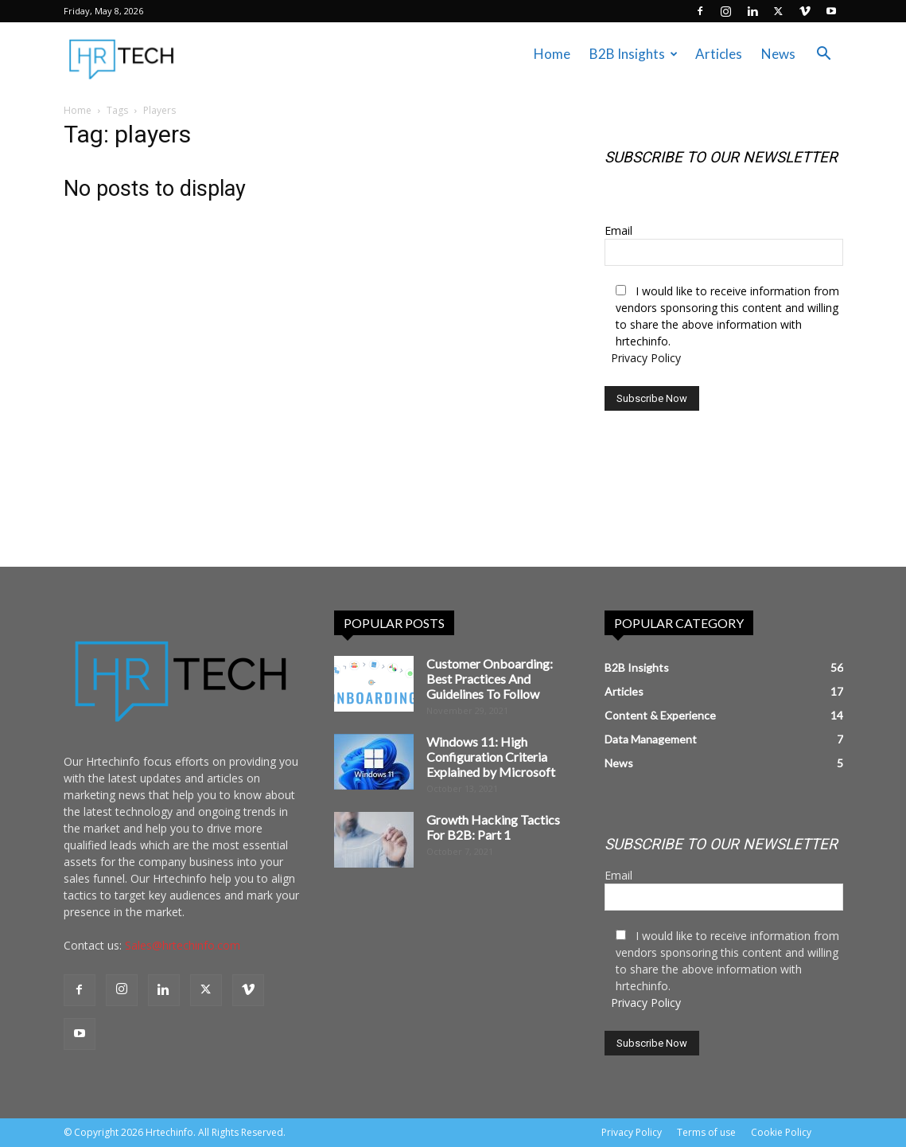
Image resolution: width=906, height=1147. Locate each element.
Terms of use (706, 1132)
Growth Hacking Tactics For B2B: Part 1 (493, 827)
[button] (824, 55)
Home (552, 53)
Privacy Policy (646, 357)
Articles (718, 53)
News (778, 53)
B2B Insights (633, 53)
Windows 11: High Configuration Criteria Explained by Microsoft (490, 756)
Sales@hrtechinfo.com (182, 945)
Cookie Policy (781, 1132)
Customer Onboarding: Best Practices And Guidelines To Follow (489, 678)
